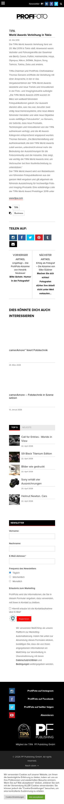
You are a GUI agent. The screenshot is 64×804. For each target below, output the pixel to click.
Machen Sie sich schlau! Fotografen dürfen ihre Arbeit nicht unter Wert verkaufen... (45, 278)
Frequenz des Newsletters (22, 568)
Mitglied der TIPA (24, 733)
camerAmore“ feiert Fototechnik (28, 350)
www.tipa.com (16, 198)
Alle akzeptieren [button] (36, 797)
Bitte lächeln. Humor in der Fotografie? (20, 271)
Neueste (26, 427)
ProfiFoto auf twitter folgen (39, 707)
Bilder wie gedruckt (33, 466)
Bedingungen (22, 664)
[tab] (14, 427)
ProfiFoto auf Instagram (40, 691)
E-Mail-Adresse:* (17, 556)
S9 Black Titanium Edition (36, 453)
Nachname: (15, 543)
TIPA (16, 207)
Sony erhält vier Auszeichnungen (31, 481)
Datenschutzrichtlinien (26, 660)
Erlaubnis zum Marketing (22, 588)
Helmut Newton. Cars (34, 496)
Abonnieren (47, 715)
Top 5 (14, 427)
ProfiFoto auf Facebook (41, 699)
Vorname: (14, 531)
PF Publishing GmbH (44, 733)
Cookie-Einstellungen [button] (15, 797)
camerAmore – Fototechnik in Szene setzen (31, 396)
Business (18, 213)
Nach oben (32, 765)
